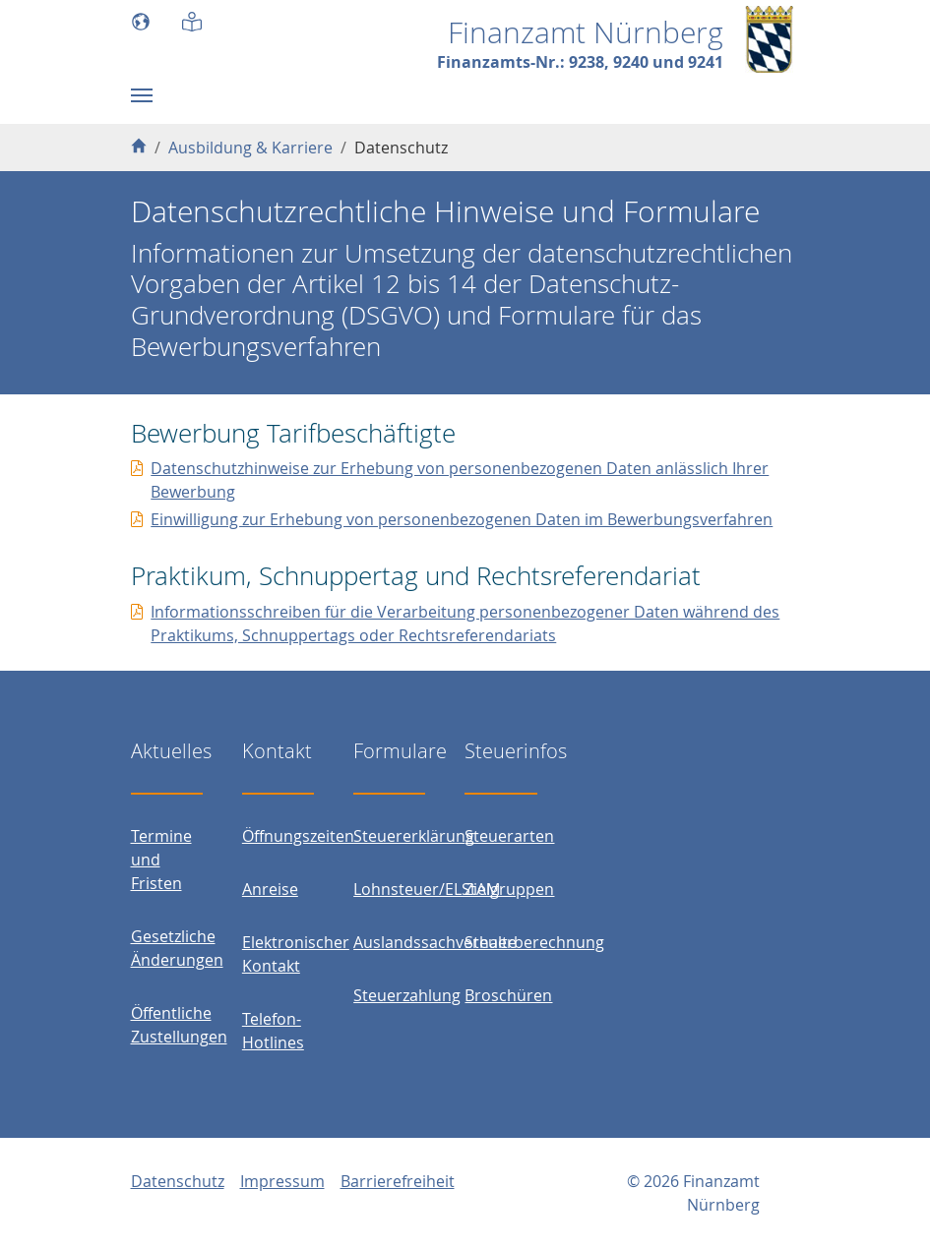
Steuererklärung (413, 836)
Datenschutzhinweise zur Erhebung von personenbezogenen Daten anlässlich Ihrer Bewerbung (460, 480)
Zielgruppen (509, 889)
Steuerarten (509, 836)
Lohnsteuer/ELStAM (426, 889)
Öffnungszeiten (298, 836)
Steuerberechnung (534, 942)
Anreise (270, 889)
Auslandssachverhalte (435, 942)
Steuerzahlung (407, 995)
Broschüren (508, 995)
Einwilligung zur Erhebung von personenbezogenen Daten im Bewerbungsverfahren (462, 519)
